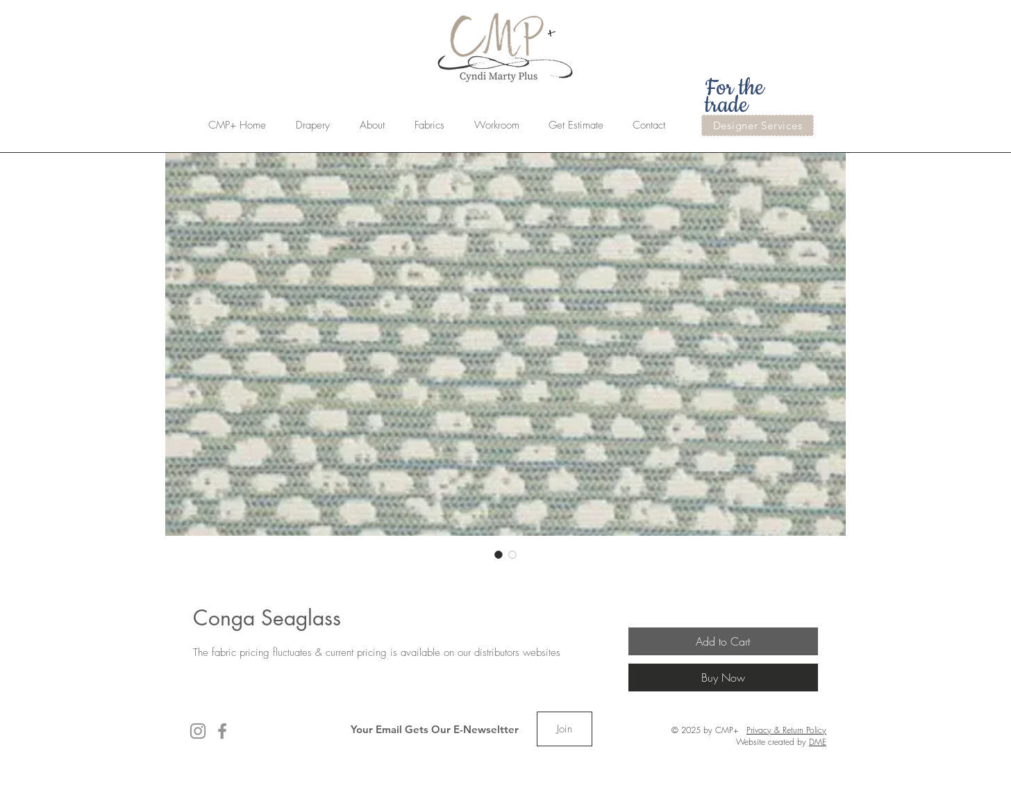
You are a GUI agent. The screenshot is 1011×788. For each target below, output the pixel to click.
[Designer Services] (757, 125)
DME (817, 742)
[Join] (564, 729)
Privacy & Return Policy (786, 730)
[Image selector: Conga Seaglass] (499, 554)
